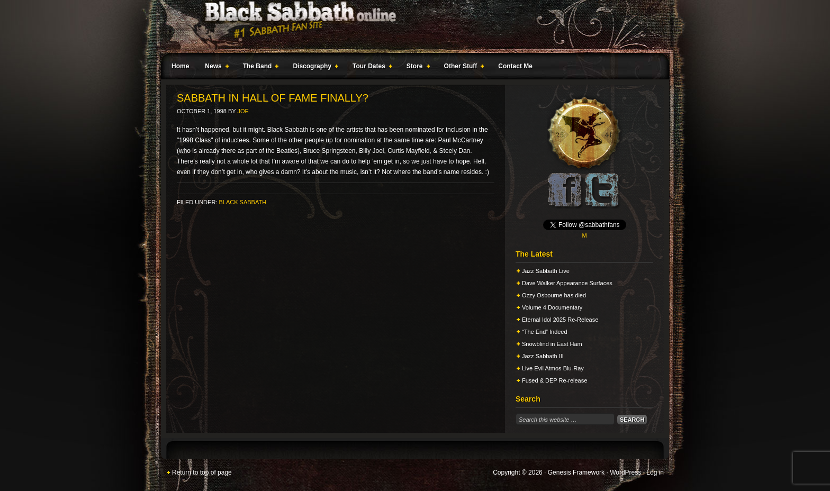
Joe (243, 111)
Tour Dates (370, 67)
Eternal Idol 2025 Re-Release (560, 319)
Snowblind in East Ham (552, 344)
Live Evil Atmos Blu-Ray (553, 368)
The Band (259, 67)
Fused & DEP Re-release (554, 380)
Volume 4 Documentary (552, 307)
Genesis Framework (576, 472)
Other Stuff (462, 67)
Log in (655, 472)
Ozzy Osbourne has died (554, 295)
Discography (313, 67)
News (214, 67)
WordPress (625, 472)
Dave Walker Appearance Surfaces (567, 283)
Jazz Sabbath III (543, 356)
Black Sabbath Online (409, 26)
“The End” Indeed (544, 332)
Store (416, 67)
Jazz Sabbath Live (546, 271)
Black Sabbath (242, 202)
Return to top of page (202, 472)
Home (180, 66)
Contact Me (515, 66)
